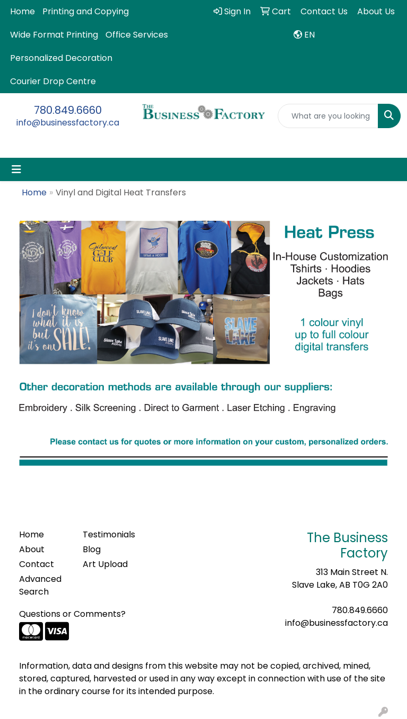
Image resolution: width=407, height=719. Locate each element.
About (32, 549)
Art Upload (105, 564)
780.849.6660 (68, 110)
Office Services (136, 35)
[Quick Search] (328, 116)
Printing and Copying (85, 11)
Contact (36, 564)
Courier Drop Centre (53, 81)
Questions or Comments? (72, 614)
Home (22, 11)
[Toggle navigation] (16, 169)
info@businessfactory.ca (67, 122)
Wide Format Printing (54, 35)
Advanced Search (40, 585)
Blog (92, 549)
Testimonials (108, 534)
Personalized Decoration (61, 58)
